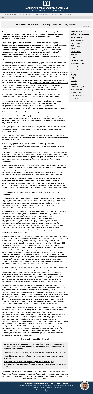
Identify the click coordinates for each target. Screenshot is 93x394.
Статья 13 (45, 339)
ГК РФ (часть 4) (76, 52)
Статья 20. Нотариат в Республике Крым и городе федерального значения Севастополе (35, 352)
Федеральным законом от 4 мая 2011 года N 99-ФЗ (21, 120)
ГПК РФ (73, 58)
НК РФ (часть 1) (76, 66)
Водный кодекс (76, 92)
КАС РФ (74, 78)
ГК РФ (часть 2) (76, 46)
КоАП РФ (74, 55)
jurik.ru (88, 26)
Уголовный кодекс (77, 40)
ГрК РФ (73, 75)
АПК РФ (74, 72)
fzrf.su (46, 392)
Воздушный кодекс (77, 89)
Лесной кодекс (76, 98)
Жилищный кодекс (77, 63)
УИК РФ (74, 81)
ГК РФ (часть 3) (76, 49)
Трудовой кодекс (77, 37)
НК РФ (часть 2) (76, 69)
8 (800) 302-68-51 (70, 24)
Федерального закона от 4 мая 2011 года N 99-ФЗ (49, 83)
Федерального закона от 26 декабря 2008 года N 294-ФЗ (34, 211)
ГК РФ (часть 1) (76, 43)
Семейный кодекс (77, 60)
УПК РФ (74, 84)
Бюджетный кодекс (77, 87)
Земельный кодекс (77, 95)
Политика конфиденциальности (46, 390)
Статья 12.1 (25, 339)
